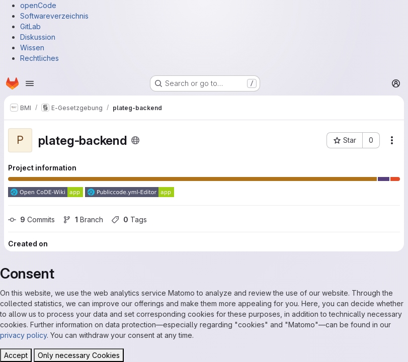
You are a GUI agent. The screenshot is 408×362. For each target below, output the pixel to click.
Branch (83, 219)
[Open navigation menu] (30, 83)
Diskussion (37, 37)
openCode (38, 5)
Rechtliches (39, 58)
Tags (129, 219)
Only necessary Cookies (79, 355)
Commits (31, 219)
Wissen (32, 47)
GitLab (30, 26)
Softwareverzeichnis (54, 16)
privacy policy (23, 335)
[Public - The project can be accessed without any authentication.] (135, 140)
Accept (16, 355)
